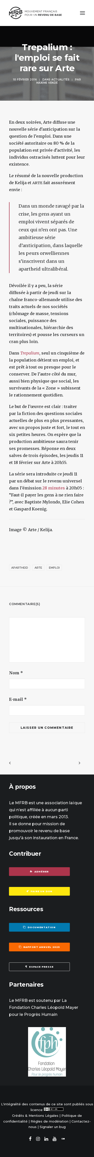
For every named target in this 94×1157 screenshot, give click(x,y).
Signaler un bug (53, 1127)
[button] (82, 13)
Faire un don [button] (39, 891)
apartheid (19, 567)
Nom (16, 672)
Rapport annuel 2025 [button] (39, 946)
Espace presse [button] (39, 966)
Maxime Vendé (47, 82)
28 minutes (53, 487)
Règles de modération (49, 1121)
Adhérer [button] (39, 871)
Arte (38, 567)
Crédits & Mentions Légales (35, 1116)
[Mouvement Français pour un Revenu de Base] (35, 13)
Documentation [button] (39, 927)
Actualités (60, 79)
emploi (54, 567)
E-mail (18, 699)
